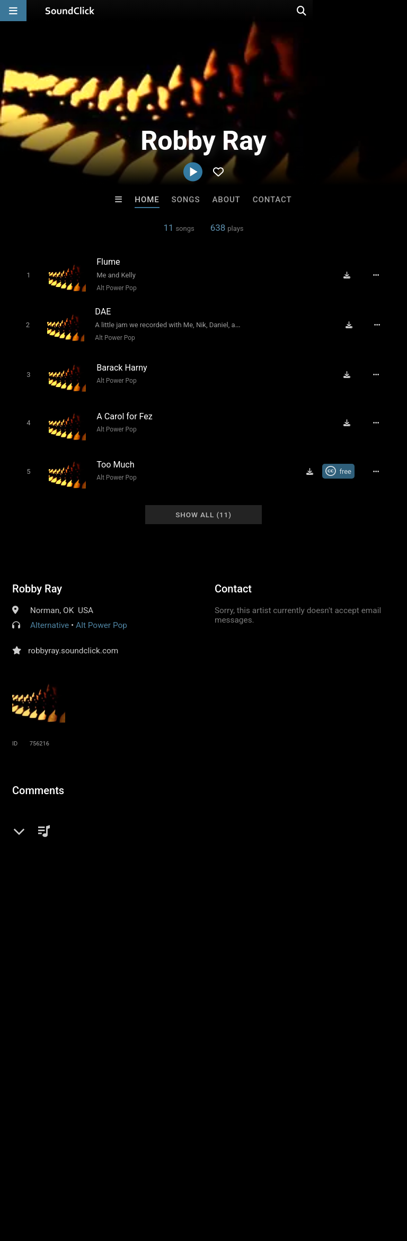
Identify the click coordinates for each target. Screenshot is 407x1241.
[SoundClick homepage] (70, 10)
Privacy (253, 1178)
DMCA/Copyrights (197, 1178)
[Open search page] (396, 10)
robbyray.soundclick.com (73, 641)
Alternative (49, 615)
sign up (54, 824)
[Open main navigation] (13, 10)
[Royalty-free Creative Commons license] (343, 463)
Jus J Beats (334, 1015)
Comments (38, 781)
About (226, 199)
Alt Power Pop (113, 287)
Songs (186, 199)
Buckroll (72, 1015)
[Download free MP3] (351, 274)
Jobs (145, 1178)
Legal (286, 1178)
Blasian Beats (159, 1015)
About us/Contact (94, 1178)
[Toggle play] (24, 274)
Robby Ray (37, 579)
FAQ (44, 1178)
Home (147, 199)
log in (92, 824)
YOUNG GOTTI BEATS (249, 1015)
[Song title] (164, 261)
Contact (272, 199)
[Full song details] (381, 274)
